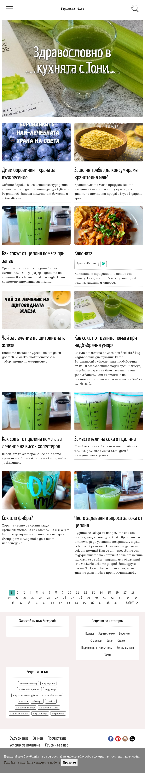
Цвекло (51, 701)
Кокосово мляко (48, 707)
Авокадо (37, 701)
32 (112, 597)
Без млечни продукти (25, 695)
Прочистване (57, 738)
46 (92, 603)
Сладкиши (96, 640)
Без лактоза (40, 713)
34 (128, 597)
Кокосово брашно (29, 689)
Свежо (121, 640)
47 (100, 603)
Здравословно (106, 633)
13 (93, 592)
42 (60, 603)
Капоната (83, 252)
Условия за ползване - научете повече (32, 762)
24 (48, 597)
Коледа (89, 633)
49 (116, 603)
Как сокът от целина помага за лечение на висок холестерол (32, 442)
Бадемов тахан (19, 713)
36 (12, 603)
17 (125, 592)
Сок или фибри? (17, 517)
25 (56, 597)
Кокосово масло (52, 695)
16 (117, 592)
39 (36, 603)
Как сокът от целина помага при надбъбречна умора (105, 341)
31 (104, 597)
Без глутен (48, 683)
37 (20, 603)
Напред (130, 603)
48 (108, 603)
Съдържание (19, 738)
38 (28, 603)
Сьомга (23, 701)
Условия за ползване (25, 744)
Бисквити (124, 633)
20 (17, 597)
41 (52, 603)
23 (40, 597)
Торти (107, 655)
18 (133, 592)
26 (64, 597)
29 (88, 597)
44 (76, 603)
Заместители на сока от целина (105, 438)
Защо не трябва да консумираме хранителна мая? (106, 173)
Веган (110, 640)
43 (68, 603)
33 (120, 597)
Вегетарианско (125, 647)
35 (135, 597)
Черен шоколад (29, 683)
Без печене (58, 713)
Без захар (50, 689)
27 (72, 597)
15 (109, 592)
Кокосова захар (25, 707)
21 (24, 597)
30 (96, 597)
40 (44, 603)
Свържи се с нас (56, 744)
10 (69, 592)
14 (101, 592)
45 (84, 603)
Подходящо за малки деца (97, 647)
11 (77, 592)
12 (85, 592)
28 (80, 597)
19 (9, 597)
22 (32, 597)
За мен (38, 738)
